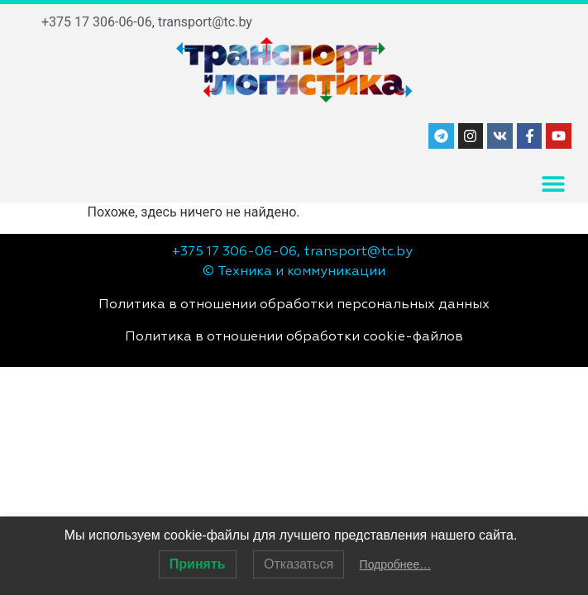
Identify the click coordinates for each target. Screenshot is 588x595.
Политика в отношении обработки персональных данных (294, 305)
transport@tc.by (205, 22)
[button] (552, 183)
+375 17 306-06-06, (98, 22)
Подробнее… (396, 564)
